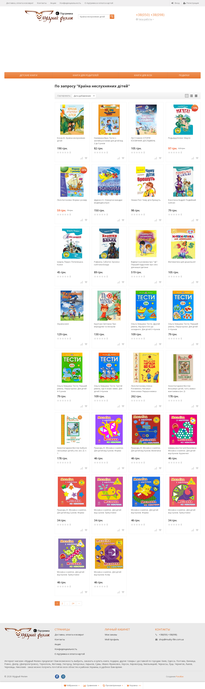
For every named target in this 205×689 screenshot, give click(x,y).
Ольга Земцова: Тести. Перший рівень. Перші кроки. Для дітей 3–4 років (183, 326)
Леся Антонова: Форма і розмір (72, 200)
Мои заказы (111, 634)
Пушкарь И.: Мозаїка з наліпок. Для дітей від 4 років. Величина (146, 449)
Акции (53, 3)
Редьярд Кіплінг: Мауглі (179, 138)
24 (73, 603)
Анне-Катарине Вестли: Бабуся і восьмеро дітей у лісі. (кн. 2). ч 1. (72, 451)
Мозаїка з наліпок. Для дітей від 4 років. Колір (107, 573)
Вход (175, 3)
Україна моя (63, 323)
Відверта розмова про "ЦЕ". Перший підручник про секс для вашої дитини (144, 264)
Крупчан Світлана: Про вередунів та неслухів (105, 325)
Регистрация (191, 3)
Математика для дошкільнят (182, 261)
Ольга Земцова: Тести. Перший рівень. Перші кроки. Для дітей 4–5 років (72, 388)
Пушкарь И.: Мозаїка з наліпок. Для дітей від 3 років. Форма (109, 449)
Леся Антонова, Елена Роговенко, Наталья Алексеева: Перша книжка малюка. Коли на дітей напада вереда (145, 388)
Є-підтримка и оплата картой (99, 3)
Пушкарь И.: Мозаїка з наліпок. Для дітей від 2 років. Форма (72, 511)
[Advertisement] (102, 49)
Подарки (184, 75)
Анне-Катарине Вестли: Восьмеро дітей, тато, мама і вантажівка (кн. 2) (182, 388)
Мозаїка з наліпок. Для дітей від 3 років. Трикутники (181, 511)
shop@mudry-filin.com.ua (171, 639)
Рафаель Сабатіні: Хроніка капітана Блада (106, 263)
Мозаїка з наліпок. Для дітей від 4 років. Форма (144, 511)
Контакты (42, 3)
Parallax (180, 676)
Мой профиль (112, 639)
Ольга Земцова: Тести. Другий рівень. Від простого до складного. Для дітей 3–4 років (145, 326)
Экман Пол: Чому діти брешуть (146, 200)
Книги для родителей (85, 75)
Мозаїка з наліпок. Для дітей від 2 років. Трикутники (107, 511)
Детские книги (28, 75)
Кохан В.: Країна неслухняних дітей (71, 139)
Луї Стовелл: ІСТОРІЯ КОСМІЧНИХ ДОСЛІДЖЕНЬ (143, 139)
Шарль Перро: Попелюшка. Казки (70, 263)
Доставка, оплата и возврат (20, 3)
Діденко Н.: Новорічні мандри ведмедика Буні (108, 201)
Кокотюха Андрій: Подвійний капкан (182, 201)
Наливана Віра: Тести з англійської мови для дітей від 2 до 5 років (108, 141)
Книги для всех (143, 75)
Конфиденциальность (70, 3)
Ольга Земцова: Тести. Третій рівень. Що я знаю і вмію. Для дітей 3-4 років (108, 388)
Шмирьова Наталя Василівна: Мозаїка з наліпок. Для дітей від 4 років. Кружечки (182, 451)
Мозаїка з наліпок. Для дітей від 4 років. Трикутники (70, 573)
